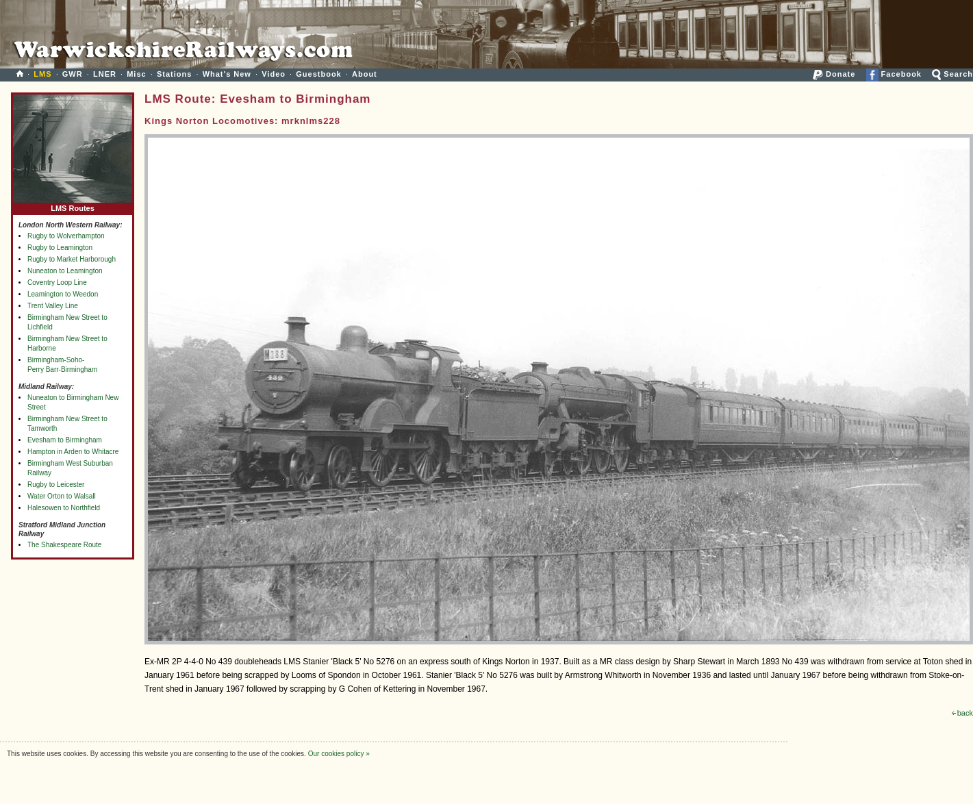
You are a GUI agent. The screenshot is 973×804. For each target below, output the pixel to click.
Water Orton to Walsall (61, 496)
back (962, 713)
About (364, 74)
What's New (227, 74)
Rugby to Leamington (59, 247)
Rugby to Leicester (55, 484)
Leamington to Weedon (62, 294)
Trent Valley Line (52, 306)
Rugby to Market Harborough (71, 259)
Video (274, 74)
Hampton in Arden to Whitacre (72, 451)
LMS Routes (72, 205)
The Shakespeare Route (64, 545)
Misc (136, 74)
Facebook (894, 74)
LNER (104, 74)
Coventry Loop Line (57, 282)
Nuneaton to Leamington (65, 271)
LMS (42, 74)
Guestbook (318, 74)
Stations (174, 74)
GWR (72, 74)
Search (952, 74)
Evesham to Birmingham (64, 440)
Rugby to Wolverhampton (66, 236)
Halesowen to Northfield (63, 508)
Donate (834, 74)
